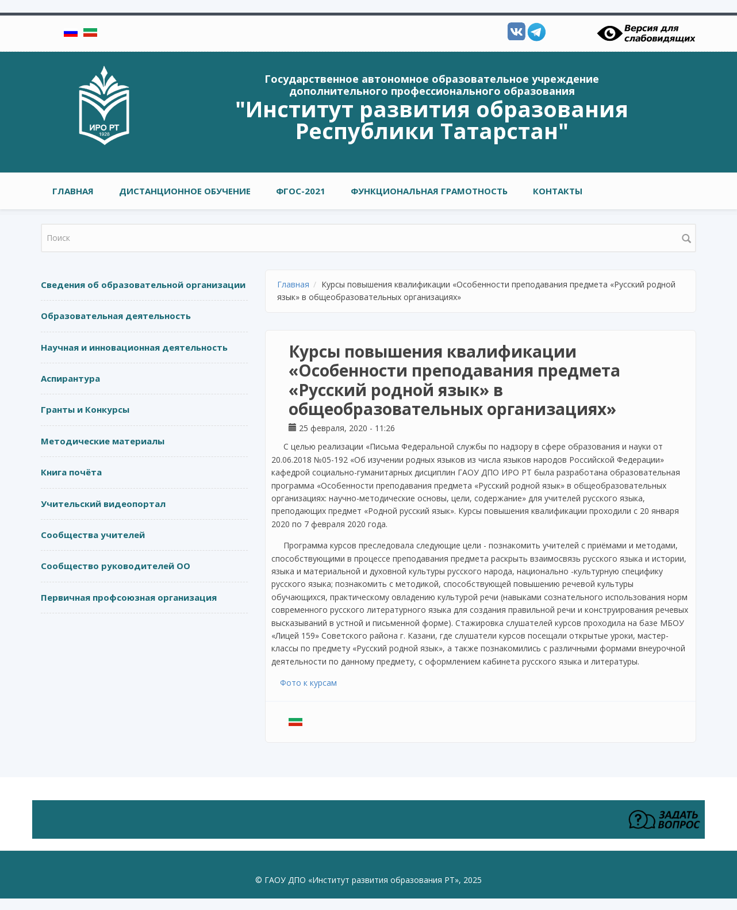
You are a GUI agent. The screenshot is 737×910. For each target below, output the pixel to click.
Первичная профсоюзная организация (129, 597)
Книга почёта (71, 472)
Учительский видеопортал (103, 503)
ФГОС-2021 (300, 191)
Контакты (557, 191)
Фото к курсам (308, 682)
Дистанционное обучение (185, 191)
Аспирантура (70, 378)
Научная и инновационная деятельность (134, 347)
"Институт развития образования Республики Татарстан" (431, 119)
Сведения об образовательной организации (143, 284)
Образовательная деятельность (116, 315)
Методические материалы (102, 441)
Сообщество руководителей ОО (115, 565)
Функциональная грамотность (429, 191)
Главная (73, 191)
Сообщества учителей (93, 534)
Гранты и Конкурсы (85, 409)
